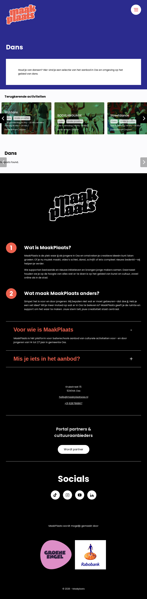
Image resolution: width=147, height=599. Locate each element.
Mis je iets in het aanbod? (47, 359)
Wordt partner (73, 449)
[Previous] (3, 118)
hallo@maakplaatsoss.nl (73, 397)
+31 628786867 (73, 403)
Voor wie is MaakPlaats (43, 329)
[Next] (143, 118)
